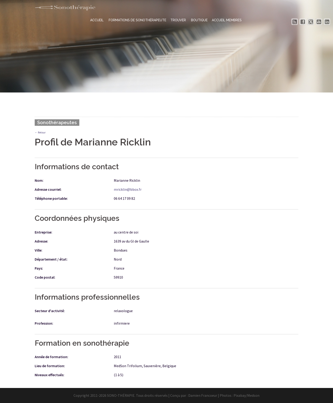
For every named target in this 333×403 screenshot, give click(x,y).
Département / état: (51, 259)
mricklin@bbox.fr (128, 189)
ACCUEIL (97, 20)
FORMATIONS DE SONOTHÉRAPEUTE (137, 20)
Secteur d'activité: (50, 310)
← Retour (40, 132)
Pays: (39, 268)
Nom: (39, 180)
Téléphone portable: (51, 198)
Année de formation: (51, 356)
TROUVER (178, 20)
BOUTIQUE (199, 20)
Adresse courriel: (48, 189)
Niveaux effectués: (49, 374)
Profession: (44, 323)
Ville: (38, 250)
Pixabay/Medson (246, 395)
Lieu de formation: (50, 365)
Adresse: (41, 241)
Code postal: (45, 277)
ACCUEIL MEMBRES (227, 20)
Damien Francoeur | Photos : (211, 395)
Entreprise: (43, 232)
